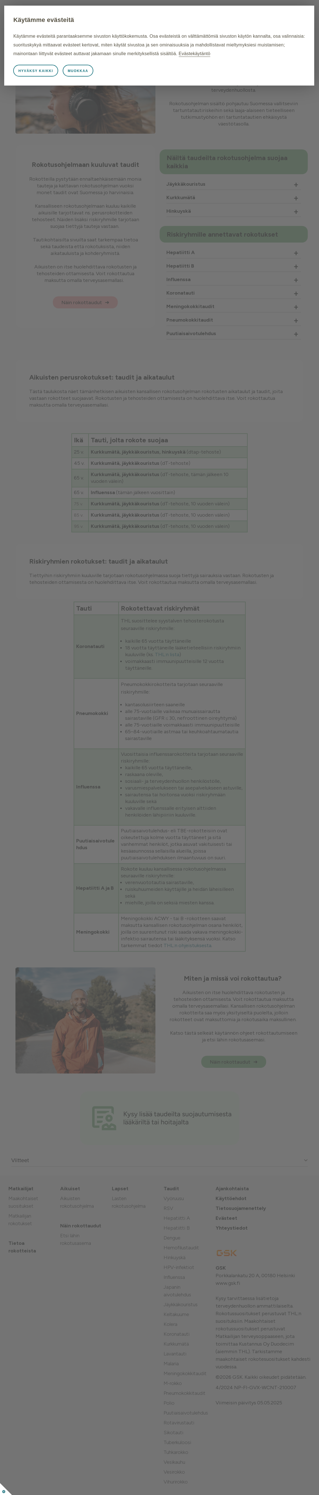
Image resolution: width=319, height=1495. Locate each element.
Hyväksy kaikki (69, 80)
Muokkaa (112, 80)
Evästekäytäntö (150, 62)
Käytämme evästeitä (77, 19)
